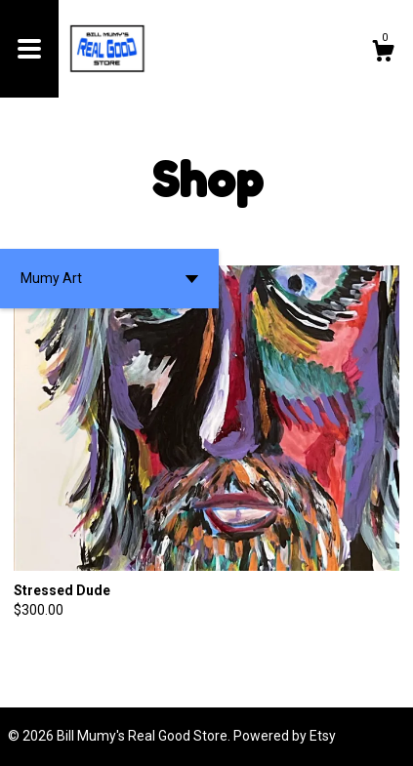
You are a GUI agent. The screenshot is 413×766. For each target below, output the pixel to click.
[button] (109, 278)
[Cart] (382, 53)
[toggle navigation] (29, 49)
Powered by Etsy (284, 736)
